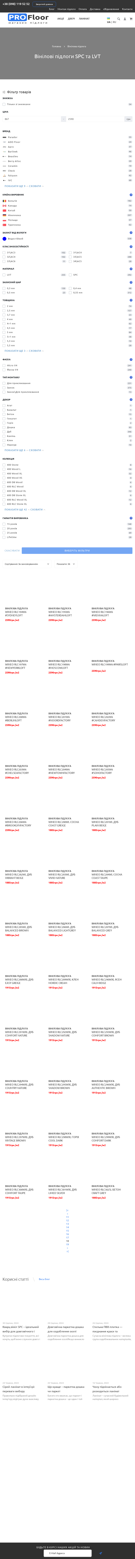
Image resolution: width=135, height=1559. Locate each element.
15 (67, 1230)
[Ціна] (32, 119)
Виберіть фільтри (77, 550)
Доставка (95, 9)
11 (67, 1217)
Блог (51, 9)
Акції (60, 18)
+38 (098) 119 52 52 (16, 3)
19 (67, 1244)
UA (109, 22)
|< (67, 1210)
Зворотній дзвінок (44, 4)
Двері (71, 18)
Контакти (127, 9)
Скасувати (12, 550)
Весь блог (44, 1279)
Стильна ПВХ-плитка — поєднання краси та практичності (107, 1331)
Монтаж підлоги (67, 9)
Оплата (83, 9)
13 (67, 1224)
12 (67, 1220)
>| (67, 1251)
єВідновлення (111, 9)
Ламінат (84, 18)
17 (67, 1237)
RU (114, 22)
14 (67, 1227)
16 (67, 1234)
